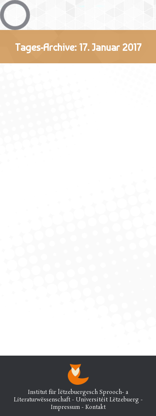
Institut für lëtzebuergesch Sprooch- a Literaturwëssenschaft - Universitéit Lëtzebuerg (76, 396)
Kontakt (95, 407)
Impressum (65, 407)
